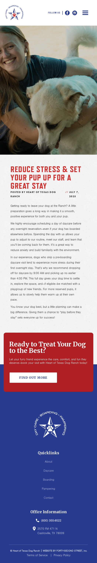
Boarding (48, 480)
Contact (48, 498)
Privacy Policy (62, 555)
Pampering (48, 489)
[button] (85, 13)
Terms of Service (37, 555)
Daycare (49, 471)
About (48, 461)
